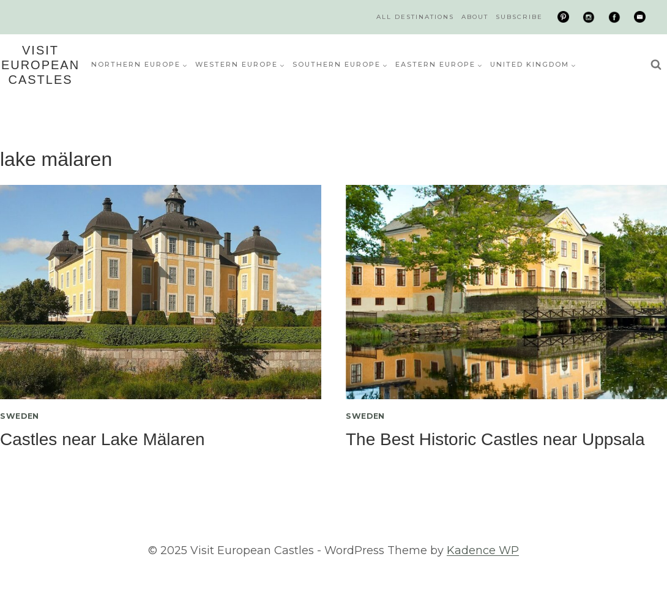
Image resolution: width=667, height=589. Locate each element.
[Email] (639, 17)
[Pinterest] (564, 17)
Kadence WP (483, 550)
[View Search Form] (656, 65)
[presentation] (160, 292)
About (474, 17)
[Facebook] (614, 17)
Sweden (19, 416)
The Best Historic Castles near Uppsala (495, 439)
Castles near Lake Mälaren (102, 439)
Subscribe (519, 17)
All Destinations (415, 17)
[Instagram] (589, 17)
